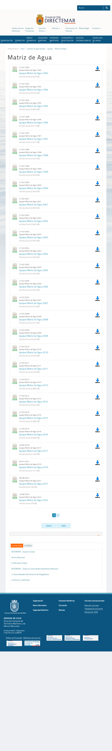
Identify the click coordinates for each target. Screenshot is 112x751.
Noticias (56, 28)
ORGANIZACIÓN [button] (7, 40)
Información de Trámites (71, 29)
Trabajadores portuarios (93, 608)
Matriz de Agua (60, 49)
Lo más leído (17, 545)
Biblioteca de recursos (31, 638)
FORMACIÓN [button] (20, 40)
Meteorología (84, 28)
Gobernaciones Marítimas (18, 29)
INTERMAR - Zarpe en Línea (23, 551)
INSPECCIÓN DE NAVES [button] (98, 39)
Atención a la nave (91, 605)
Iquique (50, 49)
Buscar (106, 8)
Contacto (96, 28)
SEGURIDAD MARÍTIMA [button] (43, 39)
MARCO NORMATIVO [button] (31, 39)
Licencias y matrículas (20, 580)
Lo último (28, 545)
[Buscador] (88, 7)
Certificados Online (19, 563)
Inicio (23, 49)
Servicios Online (42, 29)
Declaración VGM (91, 612)
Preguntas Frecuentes (29, 29)
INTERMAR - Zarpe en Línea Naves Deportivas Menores (34, 568)
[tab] (56, 534)
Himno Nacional (18, 557)
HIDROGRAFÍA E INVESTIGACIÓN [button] (67, 39)
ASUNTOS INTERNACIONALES (83, 39)
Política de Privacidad (14, 638)
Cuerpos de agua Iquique (36, 49)
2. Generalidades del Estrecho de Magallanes (30, 574)
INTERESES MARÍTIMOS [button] (54, 39)
